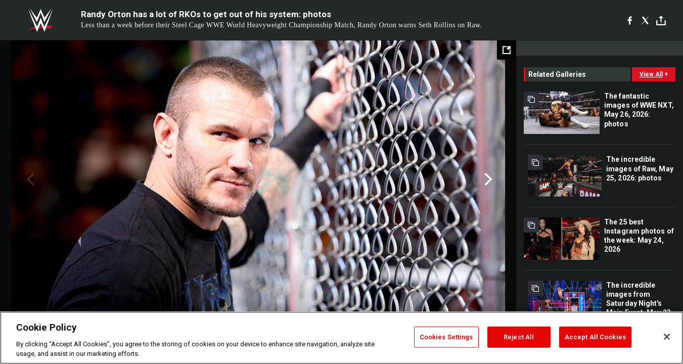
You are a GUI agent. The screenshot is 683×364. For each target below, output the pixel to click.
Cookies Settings (446, 337)
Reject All (519, 337)
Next (487, 179)
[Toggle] (661, 20)
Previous (29, 179)
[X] (645, 20)
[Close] (667, 337)
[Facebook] (630, 20)
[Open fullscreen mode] (506, 50)
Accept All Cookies (595, 337)
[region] (341, 337)
